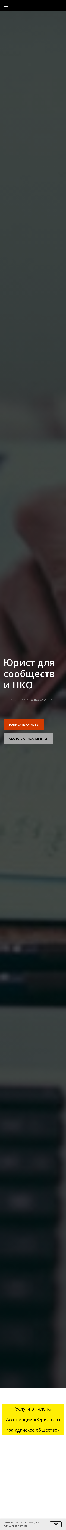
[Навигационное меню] (6, 5)
